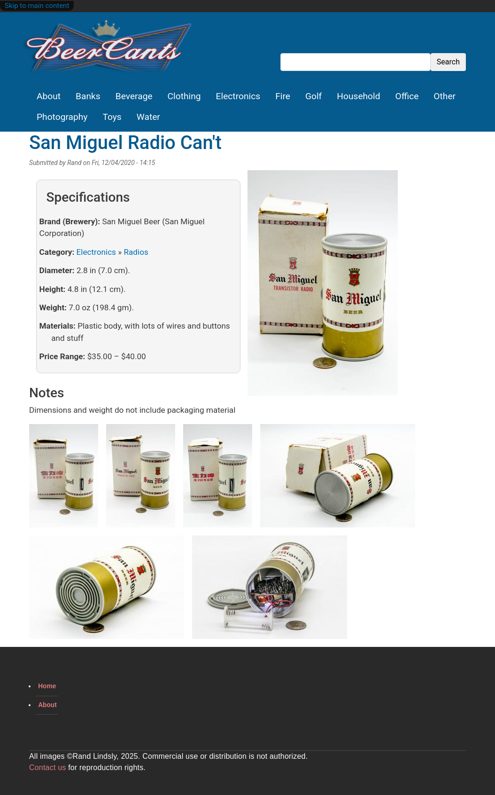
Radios (136, 252)
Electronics (238, 96)
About (49, 96)
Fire (282, 96)
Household (358, 96)
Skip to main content (37, 5)
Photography (62, 116)
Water (148, 116)
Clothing (184, 96)
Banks (88, 96)
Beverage (134, 96)
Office (407, 96)
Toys (111, 116)
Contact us (47, 767)
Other (444, 96)
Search (448, 61)
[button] (323, 286)
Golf (313, 96)
